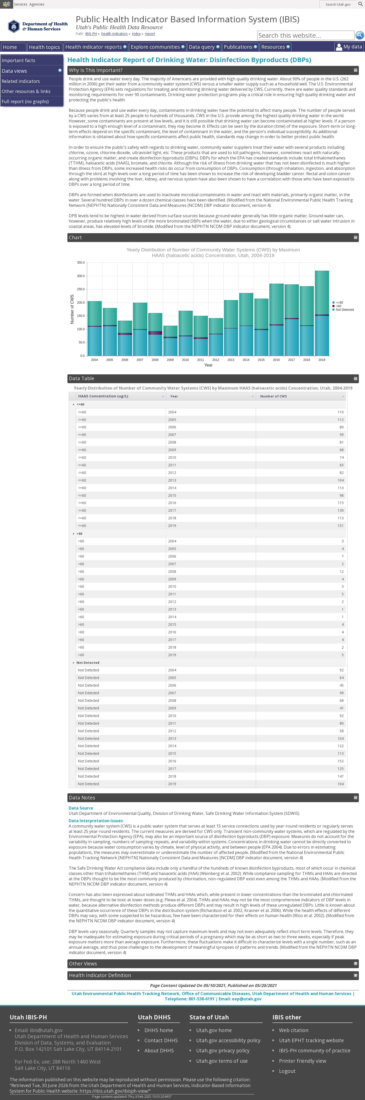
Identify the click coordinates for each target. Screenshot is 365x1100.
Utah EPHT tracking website (311, 1040)
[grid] (207, 590)
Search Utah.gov (338, 4)
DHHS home (158, 1030)
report (150, 33)
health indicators (114, 33)
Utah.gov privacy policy (223, 1050)
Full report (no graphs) (25, 101)
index (136, 33)
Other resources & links (26, 91)
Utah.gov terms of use (222, 1060)
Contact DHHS (161, 1040)
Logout (287, 1071)
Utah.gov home (214, 1030)
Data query (202, 46)
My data (352, 46)
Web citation (293, 1030)
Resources (273, 46)
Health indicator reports (93, 46)
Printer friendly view (302, 1060)
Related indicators (21, 81)
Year (174, 396)
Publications (238, 46)
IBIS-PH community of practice (315, 1050)
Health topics (44, 47)
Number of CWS (273, 396)
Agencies (37, 4)
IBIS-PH (91, 33)
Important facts (18, 60)
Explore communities (155, 46)
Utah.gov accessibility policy (228, 1040)
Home (10, 47)
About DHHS (159, 1050)
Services (21, 4)
